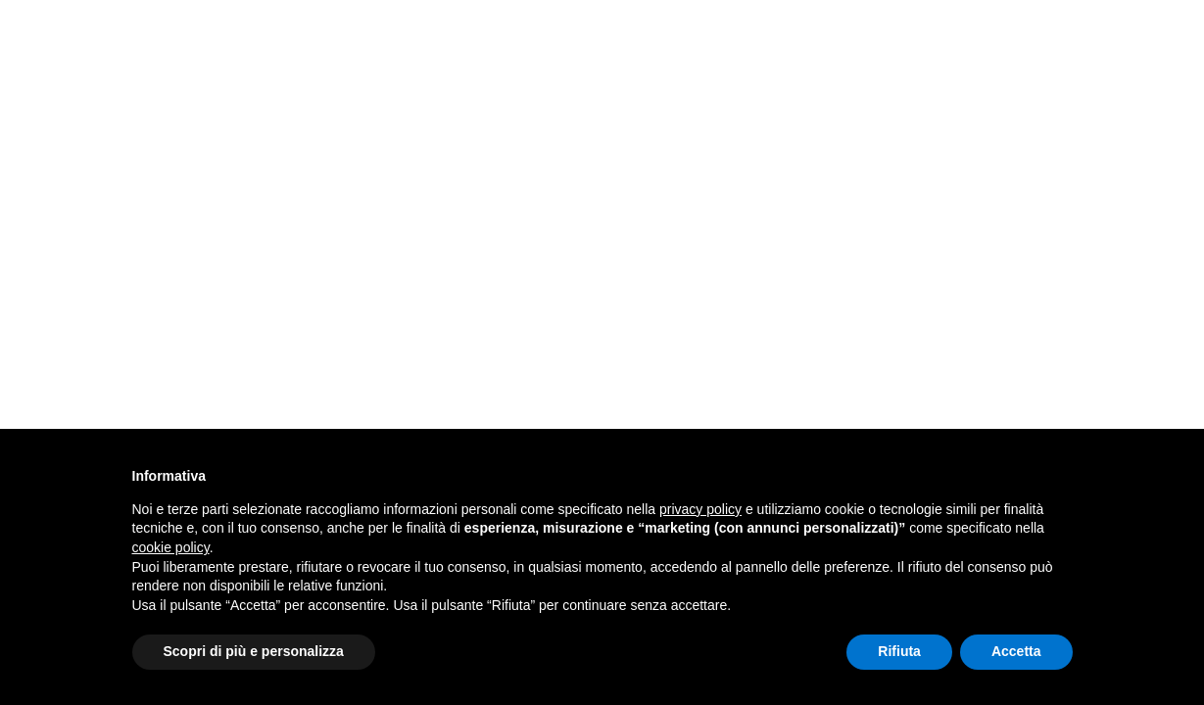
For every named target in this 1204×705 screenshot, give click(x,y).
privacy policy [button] (700, 509)
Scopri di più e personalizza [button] (254, 651)
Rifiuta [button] (899, 651)
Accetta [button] (1016, 651)
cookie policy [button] (171, 547)
